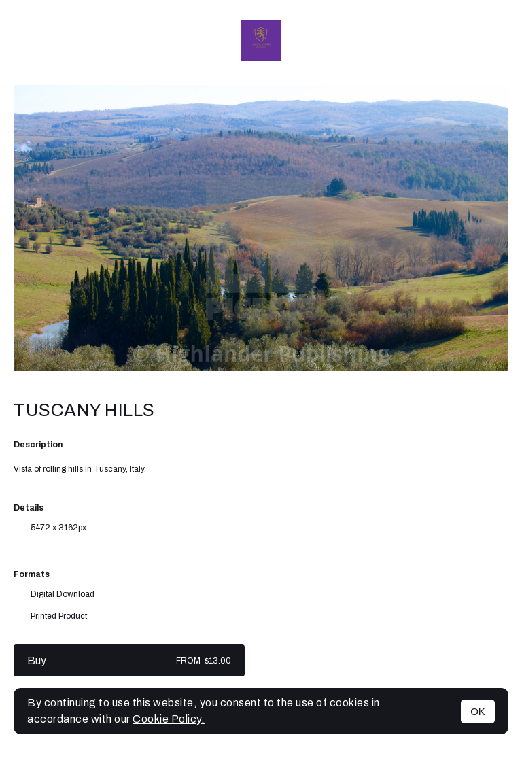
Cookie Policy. (169, 719)
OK (477, 711)
